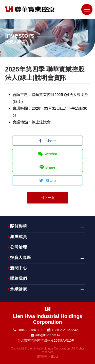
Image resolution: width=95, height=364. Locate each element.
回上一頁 (48, 198)
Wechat (47, 154)
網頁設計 (43, 356)
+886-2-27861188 (30, 330)
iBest (54, 356)
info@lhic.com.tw (47, 335)
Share (47, 141)
